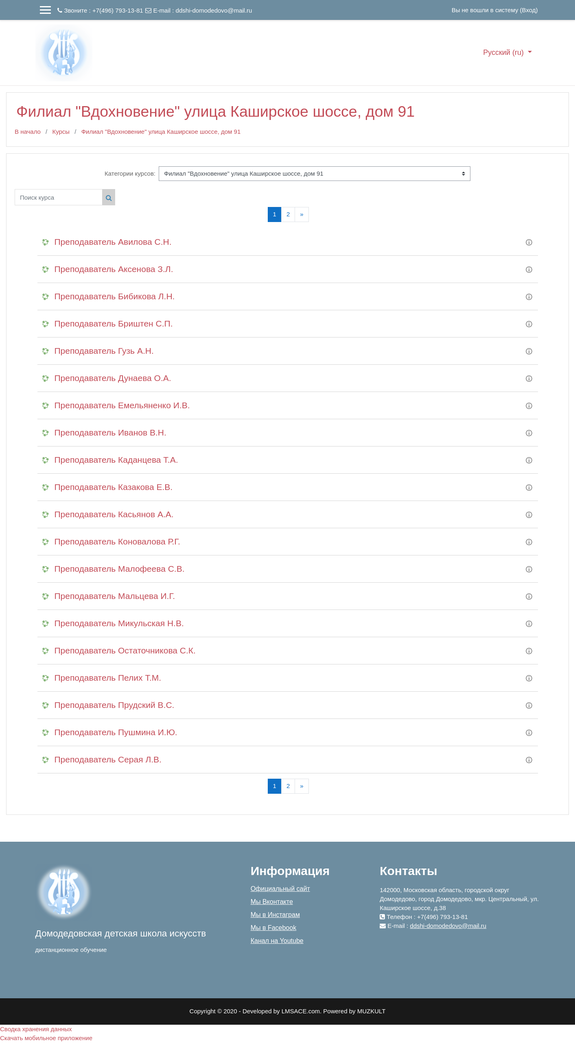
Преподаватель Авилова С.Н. (113, 241)
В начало (28, 131)
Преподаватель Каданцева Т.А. (116, 459)
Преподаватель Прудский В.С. (115, 705)
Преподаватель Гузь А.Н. (104, 350)
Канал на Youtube (277, 940)
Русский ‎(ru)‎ (504, 52)
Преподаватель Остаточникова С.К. (125, 650)
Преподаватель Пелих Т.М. (108, 677)
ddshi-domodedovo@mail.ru (214, 10)
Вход (529, 10)
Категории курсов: (130, 173)
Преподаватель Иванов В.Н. (110, 432)
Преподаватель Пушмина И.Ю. (116, 732)
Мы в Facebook (273, 927)
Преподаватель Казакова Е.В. (114, 487)
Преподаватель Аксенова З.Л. (114, 269)
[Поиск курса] (59, 197)
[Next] (301, 214)
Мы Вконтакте (272, 901)
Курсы (61, 131)
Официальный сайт (280, 888)
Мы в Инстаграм (275, 914)
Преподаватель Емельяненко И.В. (122, 405)
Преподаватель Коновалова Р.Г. (117, 541)
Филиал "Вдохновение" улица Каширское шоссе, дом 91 (161, 131)
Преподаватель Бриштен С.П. (114, 323)
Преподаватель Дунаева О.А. (113, 378)
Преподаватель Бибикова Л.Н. (115, 296)
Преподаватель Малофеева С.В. (120, 568)
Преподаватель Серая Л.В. (108, 759)
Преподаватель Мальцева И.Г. (115, 596)
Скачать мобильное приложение (46, 1037)
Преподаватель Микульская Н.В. (119, 623)
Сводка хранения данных (36, 1029)
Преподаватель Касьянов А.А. (114, 514)
